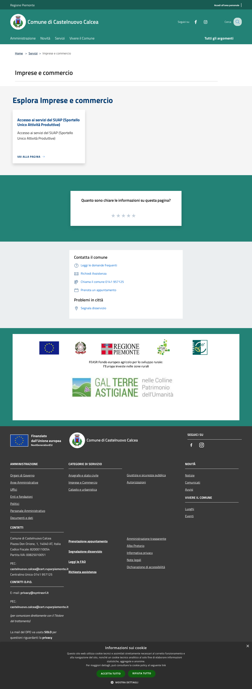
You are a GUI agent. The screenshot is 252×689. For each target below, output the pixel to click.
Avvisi (189, 489)
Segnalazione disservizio (85, 551)
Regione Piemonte (22, 5)
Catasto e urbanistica (83, 489)
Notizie (190, 475)
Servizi (33, 53)
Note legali (134, 559)
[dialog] (126, 665)
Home (19, 53)
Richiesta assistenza (82, 571)
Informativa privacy (140, 552)
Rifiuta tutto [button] (141, 673)
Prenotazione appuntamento (88, 541)
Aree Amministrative (24, 482)
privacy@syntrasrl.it (34, 592)
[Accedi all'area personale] (226, 5)
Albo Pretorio (135, 545)
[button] (126, 682)
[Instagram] (202, 21)
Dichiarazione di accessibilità (146, 567)
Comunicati (192, 482)
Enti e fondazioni (21, 496)
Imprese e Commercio (83, 482)
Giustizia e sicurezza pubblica (146, 475)
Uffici (13, 489)
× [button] (247, 646)
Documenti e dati (21, 517)
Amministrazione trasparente (146, 538)
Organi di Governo (22, 475)
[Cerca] (237, 22)
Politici (14, 503)
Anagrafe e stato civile (83, 475)
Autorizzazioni (136, 482)
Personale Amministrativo (27, 510)
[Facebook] (192, 21)
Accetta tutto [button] (111, 673)
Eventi (189, 516)
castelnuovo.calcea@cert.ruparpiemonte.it (39, 569)
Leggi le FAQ (77, 561)
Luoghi (189, 509)
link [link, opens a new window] (164, 665)
